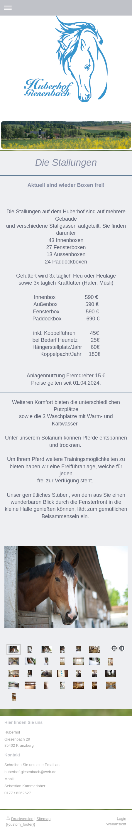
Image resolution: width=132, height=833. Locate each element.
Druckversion (19, 819)
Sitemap (44, 819)
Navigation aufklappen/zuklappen (66, 7)
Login (121, 818)
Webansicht (116, 824)
